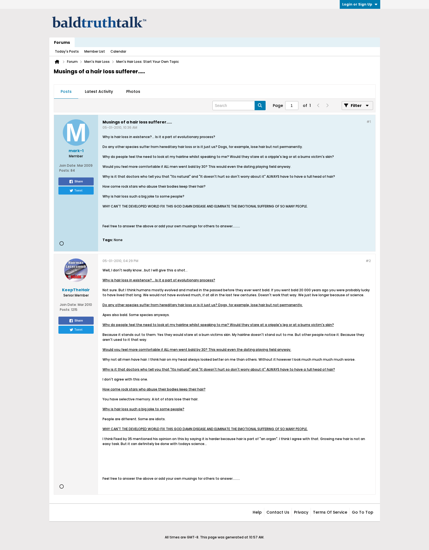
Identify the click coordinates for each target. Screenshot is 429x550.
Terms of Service (330, 512)
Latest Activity (99, 91)
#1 (368, 121)
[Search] (239, 105)
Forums (62, 42)
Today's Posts (67, 51)
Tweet (75, 191)
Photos (133, 91)
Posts (66, 91)
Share (76, 181)
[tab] (66, 92)
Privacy (301, 512)
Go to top (362, 512)
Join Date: (67, 165)
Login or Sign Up (360, 4)
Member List (94, 51)
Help (257, 512)
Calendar (118, 51)
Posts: (64, 170)
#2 (368, 260)
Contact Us (277, 512)
